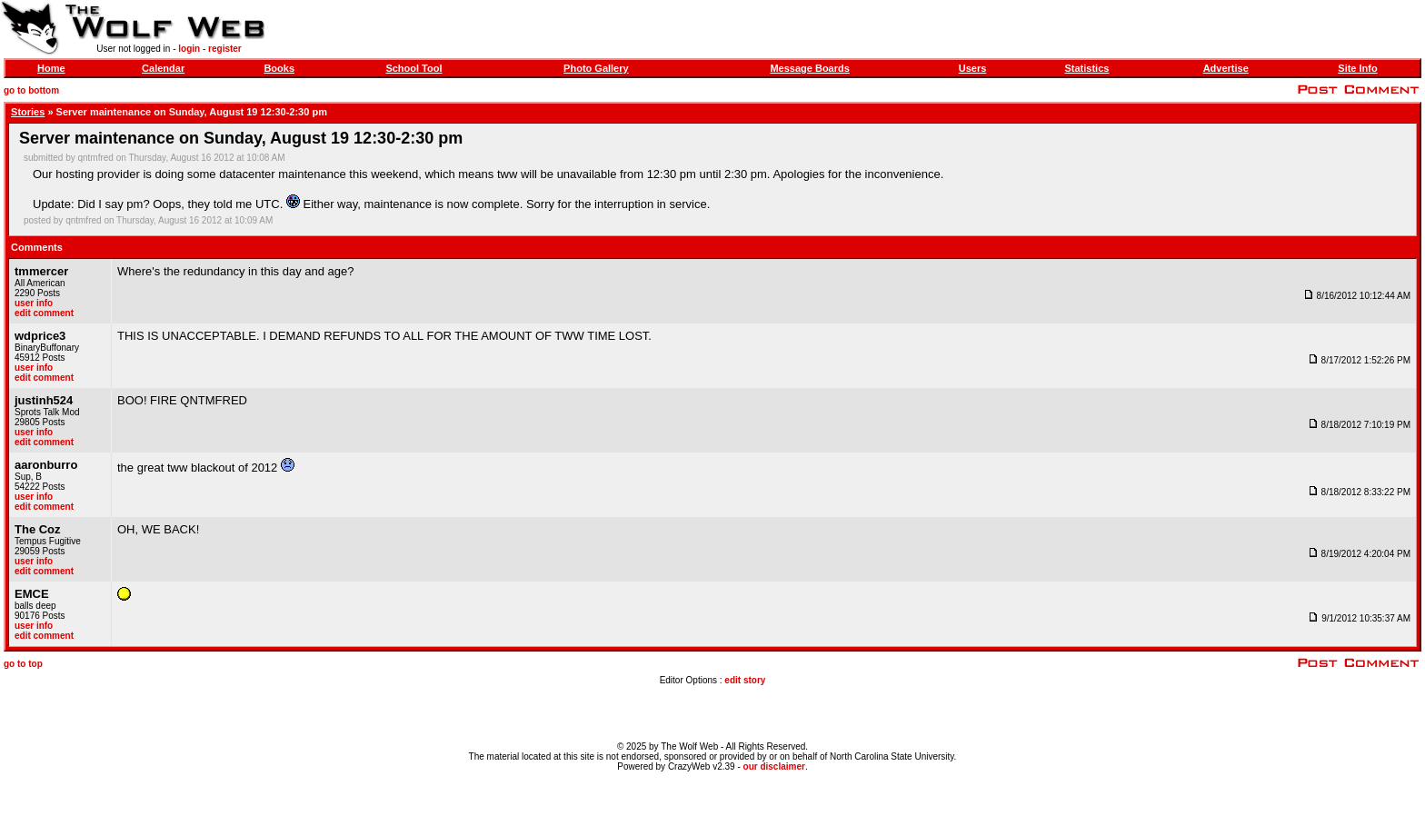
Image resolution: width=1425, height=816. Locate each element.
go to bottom (31, 90)
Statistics (1086, 68)
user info (34, 303)
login (189, 49)
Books (279, 68)
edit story (744, 680)
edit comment (44, 313)
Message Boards (809, 68)
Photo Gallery (596, 68)
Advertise (1226, 68)
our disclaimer (774, 766)
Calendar (163, 68)
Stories (28, 111)
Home (51, 68)
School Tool (413, 68)
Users (973, 68)
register (225, 49)
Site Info (1357, 68)
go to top (23, 664)
